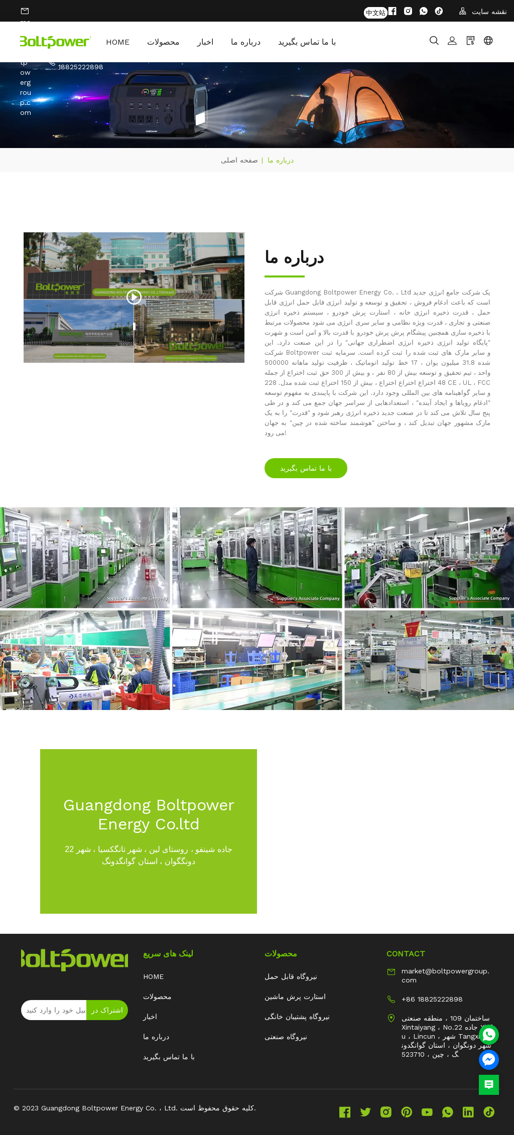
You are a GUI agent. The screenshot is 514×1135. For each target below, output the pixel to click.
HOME (126, 42)
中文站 (376, 11)
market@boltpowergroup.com (445, 975)
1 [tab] (134, 326)
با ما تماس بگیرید (315, 42)
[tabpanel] (134, 297)
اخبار (213, 42)
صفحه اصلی (239, 160)
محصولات (171, 42)
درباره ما (254, 42)
